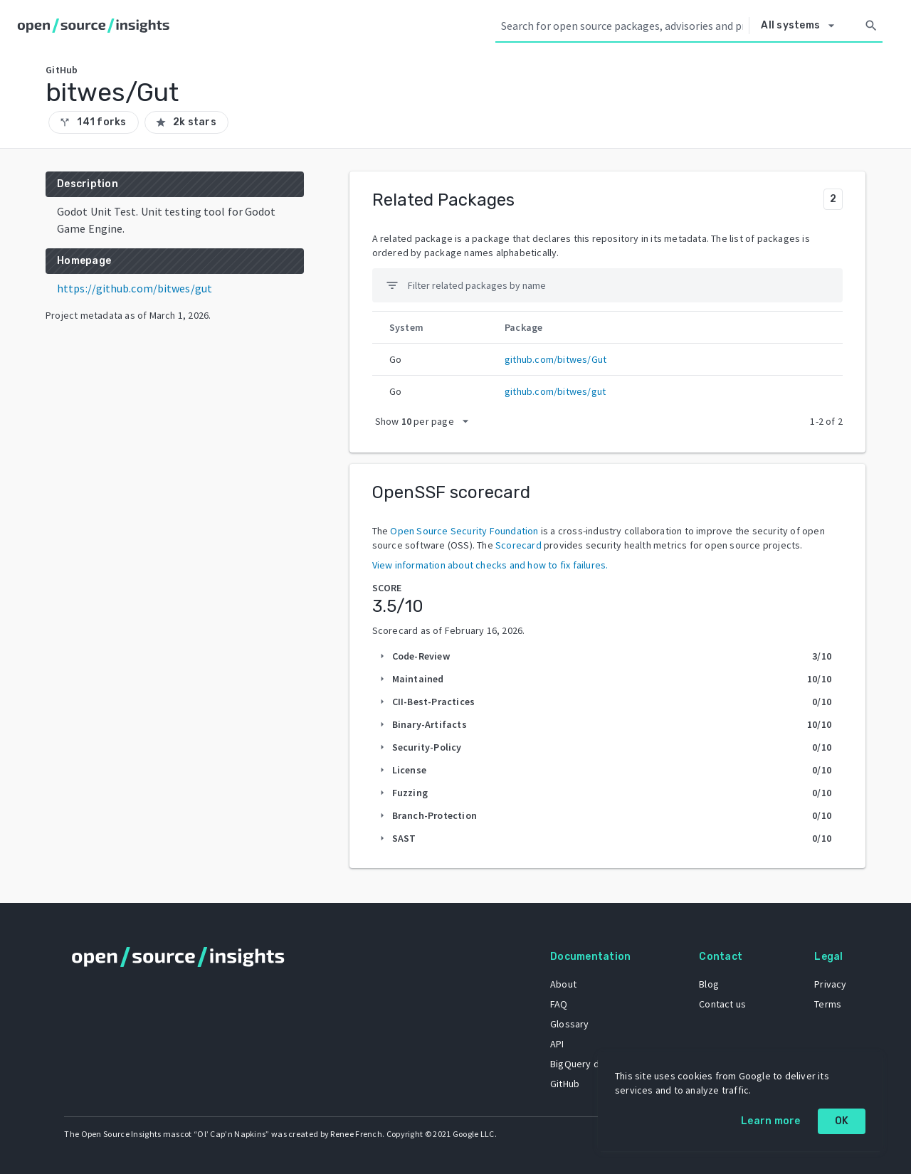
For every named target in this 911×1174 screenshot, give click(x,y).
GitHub (563, 1083)
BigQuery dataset (587, 1063)
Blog (708, 983)
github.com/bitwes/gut (555, 391)
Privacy (829, 983)
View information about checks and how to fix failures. (490, 565)
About (562, 983)
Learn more (771, 1121)
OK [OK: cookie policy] (842, 1121)
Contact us (721, 1003)
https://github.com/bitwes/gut (134, 288)
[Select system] (801, 25)
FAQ (558, 1003)
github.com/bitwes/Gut (555, 359)
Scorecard (518, 545)
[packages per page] (426, 421)
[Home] (96, 25)
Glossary (568, 1023)
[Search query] (622, 25)
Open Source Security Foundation (464, 530)
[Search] (871, 25)
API (556, 1043)
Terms (827, 1003)
